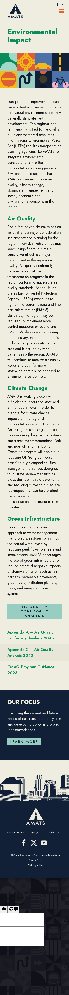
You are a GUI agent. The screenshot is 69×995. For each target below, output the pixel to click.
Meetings (15, 832)
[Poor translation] (13, 909)
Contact (56, 832)
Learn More (24, 741)
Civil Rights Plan (35, 865)
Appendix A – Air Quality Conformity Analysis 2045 (30, 635)
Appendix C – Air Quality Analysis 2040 (30, 652)
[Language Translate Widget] (60, 4)
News (36, 832)
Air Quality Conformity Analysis (35, 611)
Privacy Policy (36, 860)
